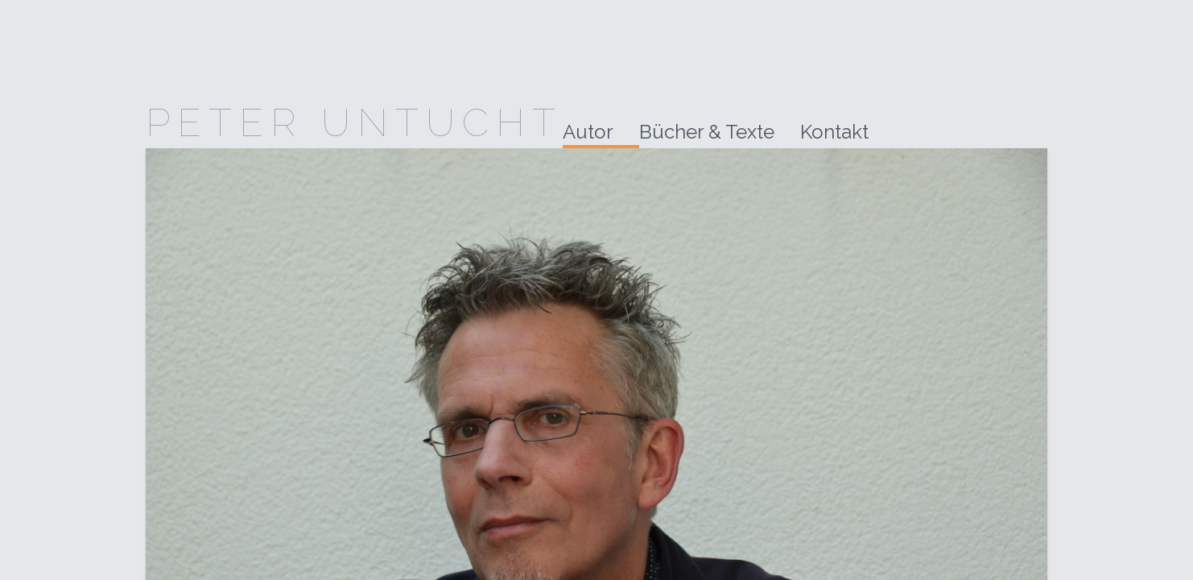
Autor (588, 131)
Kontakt (834, 131)
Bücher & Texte (706, 131)
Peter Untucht (354, 122)
